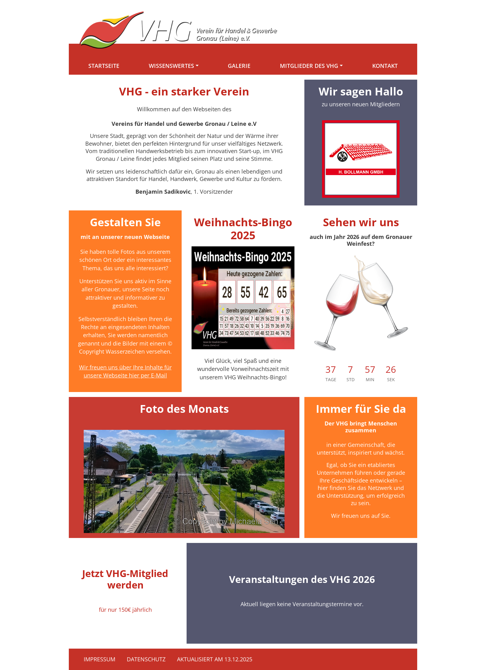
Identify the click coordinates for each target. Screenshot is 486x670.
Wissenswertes (171, 65)
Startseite (103, 65)
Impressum (99, 659)
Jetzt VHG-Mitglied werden (125, 579)
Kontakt (385, 65)
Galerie (239, 65)
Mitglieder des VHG (309, 65)
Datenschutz (146, 659)
